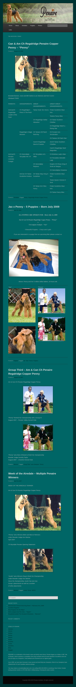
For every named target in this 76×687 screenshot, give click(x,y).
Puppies (32, 25)
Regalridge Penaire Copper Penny (37, 197)
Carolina (10, 645)
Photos (40, 25)
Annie (10, 643)
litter (27, 360)
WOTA (34, 590)
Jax (24, 360)
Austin (25, 590)
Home (10, 25)
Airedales (24, 25)
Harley (10, 635)
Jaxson (10, 629)
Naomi (10, 637)
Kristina (10, 641)
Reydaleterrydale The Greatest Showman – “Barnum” (24, 614)
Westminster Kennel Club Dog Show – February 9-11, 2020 (26, 605)
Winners (16, 464)
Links (10, 30)
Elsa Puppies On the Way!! (16, 610)
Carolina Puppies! (13, 607)
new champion (35, 464)
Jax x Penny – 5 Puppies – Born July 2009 (33, 206)
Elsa (9, 648)
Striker (10, 633)
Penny (26, 197)
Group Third (26, 464)
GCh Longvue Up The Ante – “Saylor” (19, 612)
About (17, 25)
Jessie (10, 631)
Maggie (10, 650)
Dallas (10, 639)
